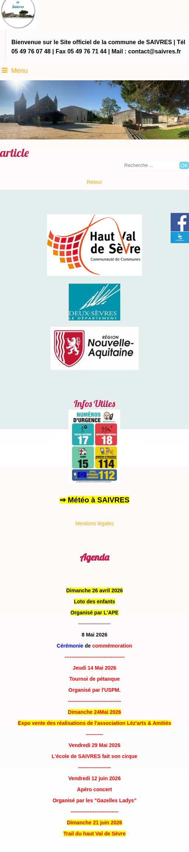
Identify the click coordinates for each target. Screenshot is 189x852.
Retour (94, 182)
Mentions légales (94, 523)
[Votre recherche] (150, 165)
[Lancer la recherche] (184, 165)
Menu (19, 70)
